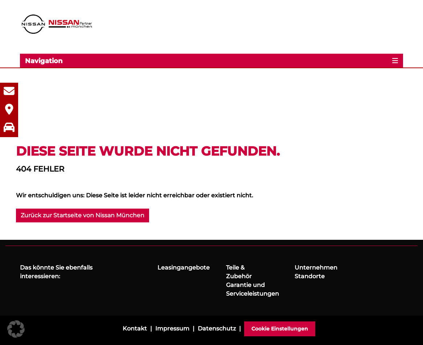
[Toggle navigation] (211, 60)
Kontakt (135, 328)
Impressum (172, 328)
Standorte (310, 276)
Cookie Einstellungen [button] (279, 328)
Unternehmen (316, 267)
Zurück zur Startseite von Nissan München (82, 215)
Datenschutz (217, 328)
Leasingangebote (183, 267)
